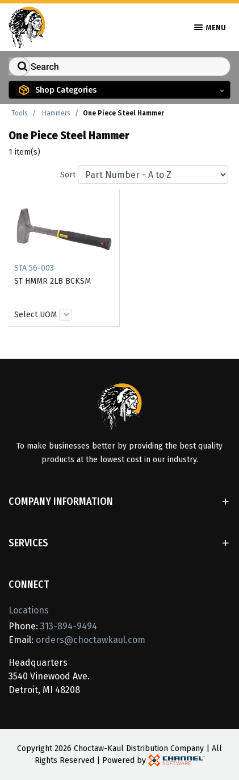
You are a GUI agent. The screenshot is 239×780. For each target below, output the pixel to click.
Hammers (56, 113)
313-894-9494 (68, 626)
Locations (29, 610)
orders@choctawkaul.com (90, 639)
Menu (210, 27)
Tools (19, 113)
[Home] (27, 26)
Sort (68, 175)
